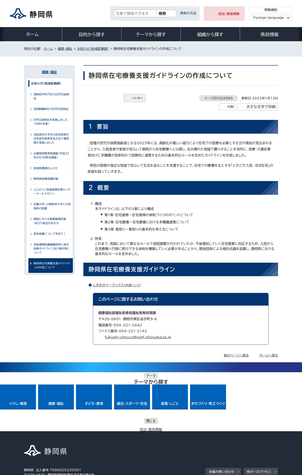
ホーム (32, 34)
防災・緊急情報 (229, 13)
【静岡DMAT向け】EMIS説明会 (51, 96)
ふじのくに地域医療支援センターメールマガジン (52, 191)
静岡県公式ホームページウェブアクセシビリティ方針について (165, 438)
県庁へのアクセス (259, 412)
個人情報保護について (91, 438)
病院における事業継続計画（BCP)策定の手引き (50, 221)
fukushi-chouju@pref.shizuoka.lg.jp (138, 337)
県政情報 (269, 34)
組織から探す (210, 34)
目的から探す (92, 34)
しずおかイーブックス (119, 285)
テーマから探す (151, 34)
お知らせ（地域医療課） (93, 48)
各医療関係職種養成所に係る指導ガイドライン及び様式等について (52, 248)
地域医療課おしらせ (46, 168)
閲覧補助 (270, 9)
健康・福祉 (65, 48)
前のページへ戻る (236, 355)
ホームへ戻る (268, 355)
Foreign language (268, 17)
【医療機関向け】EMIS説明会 (51, 109)
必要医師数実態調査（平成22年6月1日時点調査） (51, 155)
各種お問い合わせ (221, 412)
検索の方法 (188, 13)
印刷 (231, 106)
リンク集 (228, 438)
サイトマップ (258, 438)
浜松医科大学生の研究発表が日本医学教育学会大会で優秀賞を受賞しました (51, 138)
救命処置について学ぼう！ (50, 233)
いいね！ (137, 98)
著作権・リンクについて (44, 438)
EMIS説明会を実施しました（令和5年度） (51, 121)
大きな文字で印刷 (261, 106)
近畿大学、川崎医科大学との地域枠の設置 (52, 206)
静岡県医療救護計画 (46, 178)
